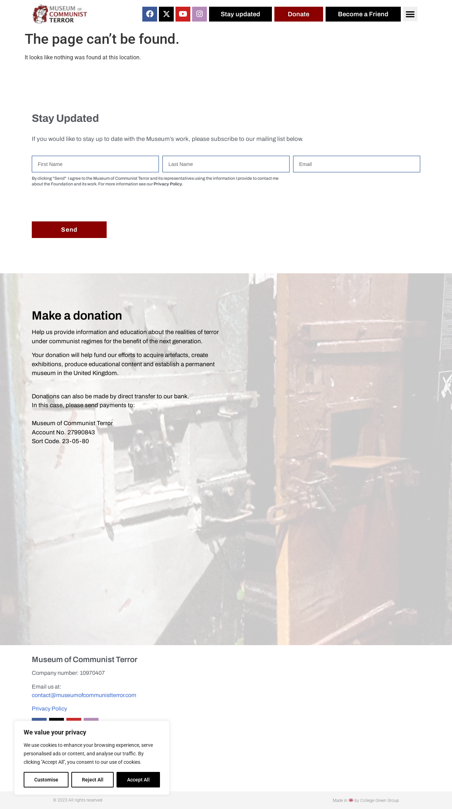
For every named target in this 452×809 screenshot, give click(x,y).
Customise (46, 780)
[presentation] (85, 204)
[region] (92, 758)
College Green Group (379, 800)
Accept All (138, 780)
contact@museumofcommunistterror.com (84, 695)
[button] (410, 14)
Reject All (92, 780)
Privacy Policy (49, 709)
